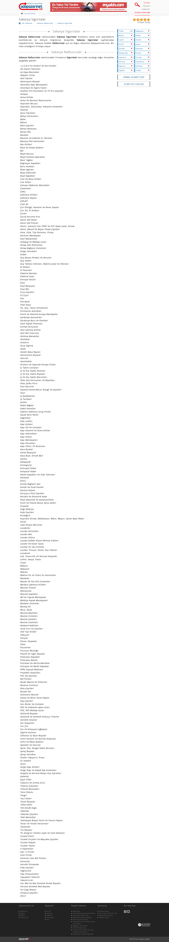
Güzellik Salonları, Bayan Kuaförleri (84, 913)
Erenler (138, 40)
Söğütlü (122, 70)
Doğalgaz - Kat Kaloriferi (80, 926)
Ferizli (121, 44)
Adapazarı (140, 31)
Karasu (138, 53)
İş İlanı (147, 2)
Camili (121, 40)
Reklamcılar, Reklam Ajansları (82, 917)
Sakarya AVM (24, 917)
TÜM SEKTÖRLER (29, 14)
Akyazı (121, 35)
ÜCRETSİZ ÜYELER (134, 84)
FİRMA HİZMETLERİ (133, 77)
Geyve (138, 44)
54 (146, 22)
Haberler (146, 9)
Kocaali (139, 57)
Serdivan (139, 66)
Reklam (22, 915)
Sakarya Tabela (104, 911)
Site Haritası (50, 917)
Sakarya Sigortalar (32, 19)
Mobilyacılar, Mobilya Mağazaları (83, 934)
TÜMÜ (121, 31)
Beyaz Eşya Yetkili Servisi (80, 915)
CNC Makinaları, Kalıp (79, 928)
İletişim (146, 6)
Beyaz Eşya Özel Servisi (80, 919)
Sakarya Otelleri (104, 917)
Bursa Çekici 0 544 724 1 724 (108, 913)
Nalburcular (76, 911)
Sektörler (49, 915)
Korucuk (122, 62)
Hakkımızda (23, 911)
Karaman (139, 48)
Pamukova (140, 62)
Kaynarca (122, 57)
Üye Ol (48, 911)
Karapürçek (123, 53)
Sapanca (122, 66)
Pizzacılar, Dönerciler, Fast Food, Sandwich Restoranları (83, 931)
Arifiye (138, 35)
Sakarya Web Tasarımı (106, 915)
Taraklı (138, 70)
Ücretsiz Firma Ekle (142, 12)
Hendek (122, 48)
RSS (47, 919)
